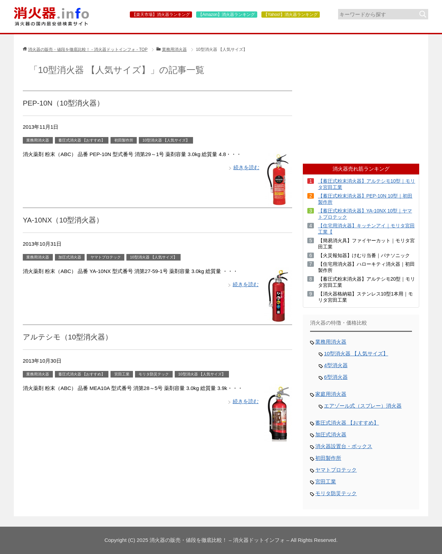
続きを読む (246, 167)
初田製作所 (123, 140)
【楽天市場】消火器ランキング (161, 14)
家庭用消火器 (330, 394)
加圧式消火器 (69, 257)
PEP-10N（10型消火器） (63, 103)
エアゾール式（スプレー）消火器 (363, 406)
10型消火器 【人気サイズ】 (166, 140)
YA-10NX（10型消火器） (63, 220)
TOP (87, 49)
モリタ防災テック (153, 374)
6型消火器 (335, 377)
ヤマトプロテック (105, 257)
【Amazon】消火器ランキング (226, 14)
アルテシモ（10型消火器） (67, 337)
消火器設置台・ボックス (343, 446)
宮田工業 (121, 374)
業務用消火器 (37, 140)
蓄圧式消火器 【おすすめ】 (81, 140)
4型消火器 (335, 365)
